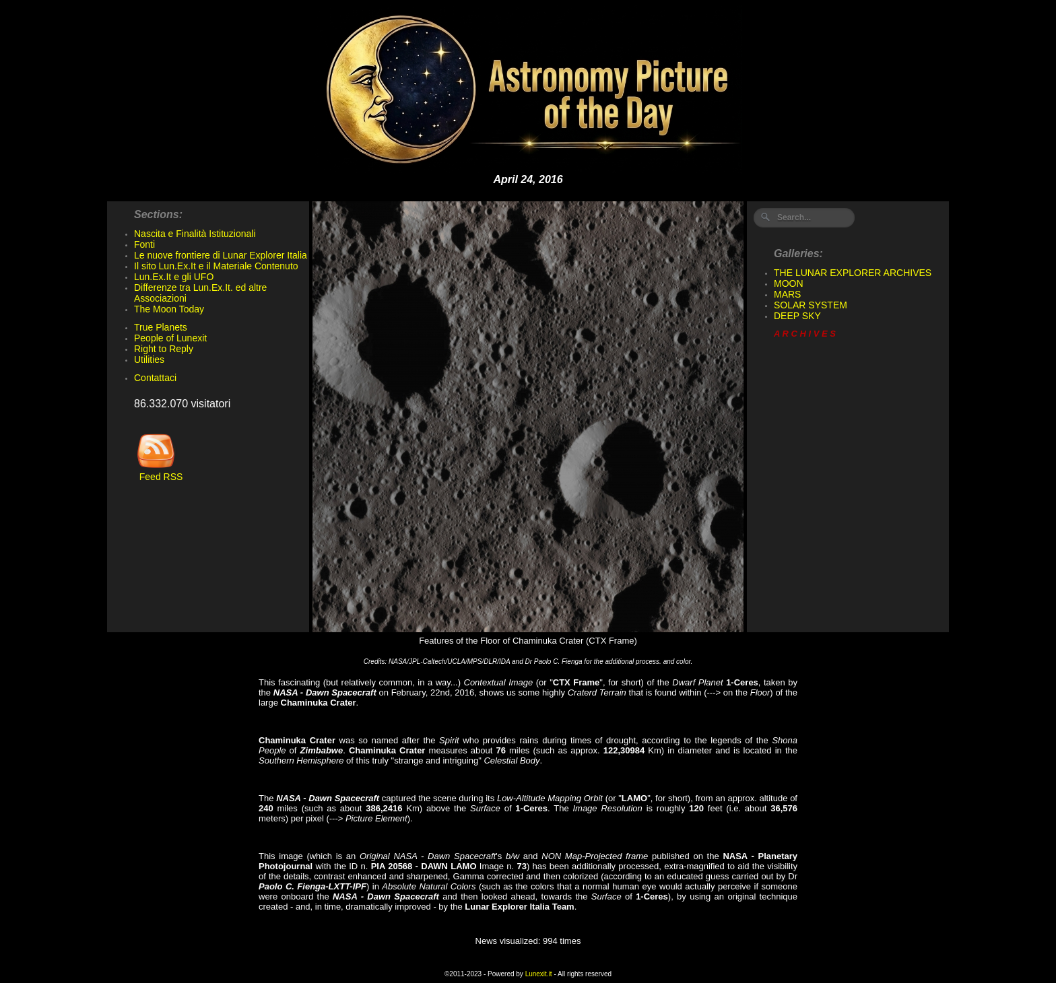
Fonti (144, 244)
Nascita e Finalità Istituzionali (195, 233)
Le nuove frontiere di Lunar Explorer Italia (220, 255)
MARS (787, 294)
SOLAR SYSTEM (810, 305)
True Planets (160, 327)
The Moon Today (169, 309)
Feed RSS (158, 472)
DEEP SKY (797, 315)
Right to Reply (163, 348)
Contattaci (155, 377)
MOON (788, 283)
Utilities (149, 359)
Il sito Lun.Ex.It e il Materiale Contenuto (216, 266)
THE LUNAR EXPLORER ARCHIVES (852, 272)
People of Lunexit (170, 338)
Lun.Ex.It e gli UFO (173, 276)
